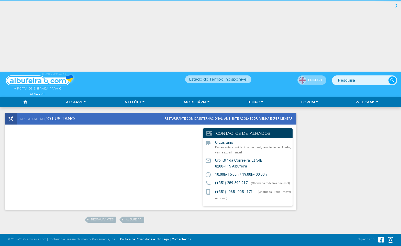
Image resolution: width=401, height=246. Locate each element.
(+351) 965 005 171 (234, 191)
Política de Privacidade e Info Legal (145, 239)
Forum (308, 102)
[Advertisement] (200, 36)
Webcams (365, 102)
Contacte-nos (181, 239)
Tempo (253, 102)
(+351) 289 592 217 (231, 183)
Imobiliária (194, 102)
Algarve (74, 102)
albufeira (134, 219)
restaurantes (102, 219)
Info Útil (132, 102)
